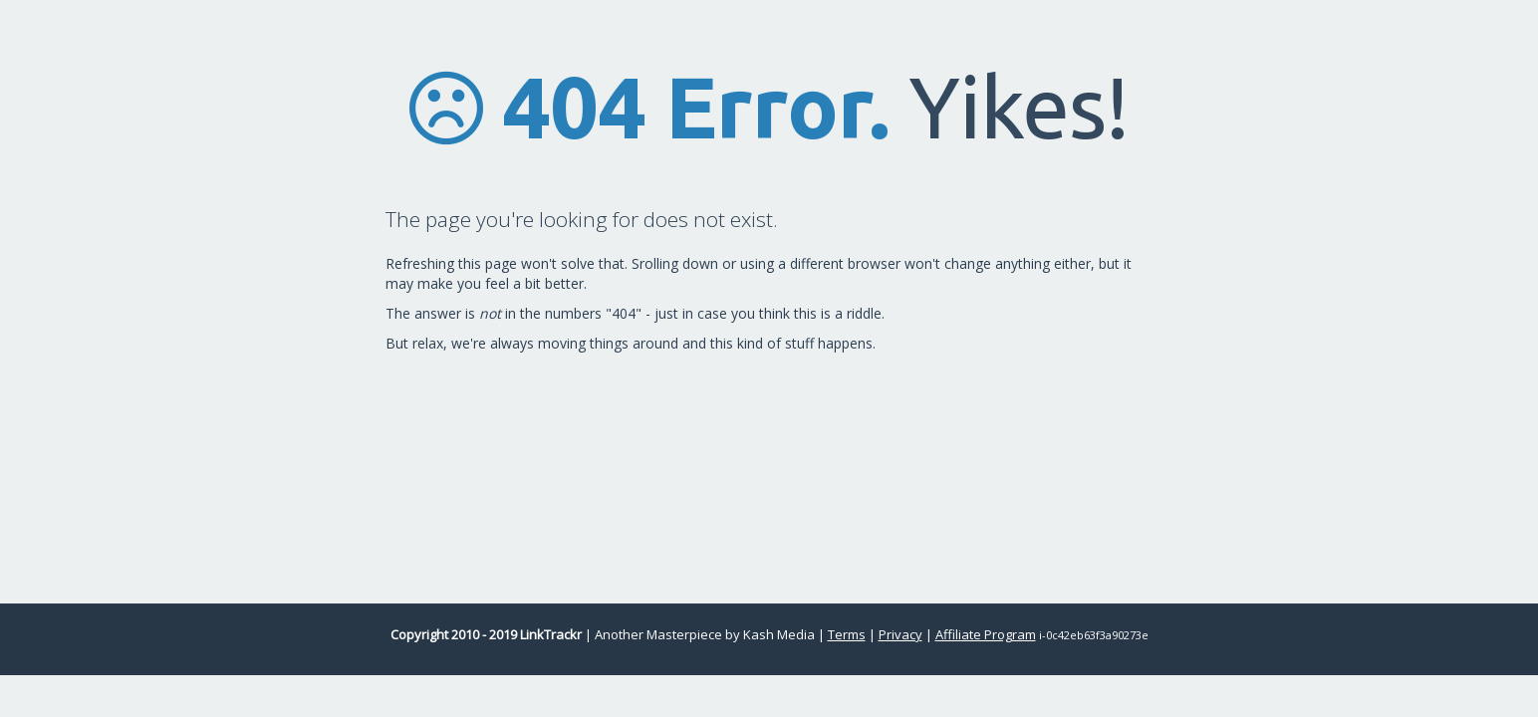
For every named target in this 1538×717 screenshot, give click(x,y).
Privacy (900, 634)
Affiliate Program (985, 634)
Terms (847, 634)
